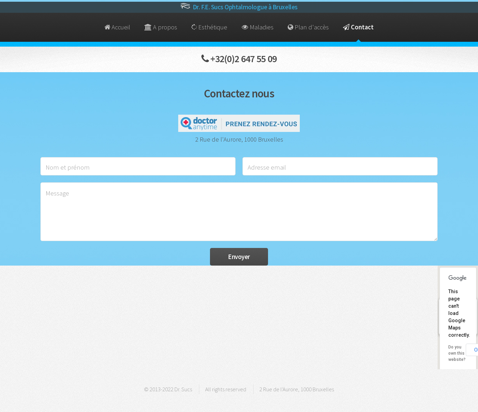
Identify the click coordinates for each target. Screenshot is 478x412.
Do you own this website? (457, 353)
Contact (358, 27)
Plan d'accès (308, 27)
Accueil (117, 27)
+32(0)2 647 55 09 (239, 58)
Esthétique (209, 27)
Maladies (258, 27)
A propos (160, 27)
